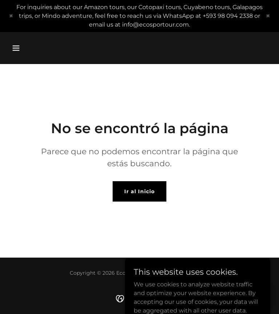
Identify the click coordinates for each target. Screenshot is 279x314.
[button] (16, 48)
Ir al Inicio (139, 191)
